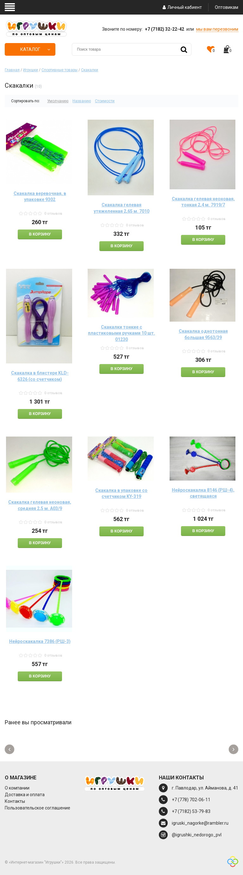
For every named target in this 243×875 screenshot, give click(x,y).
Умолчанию (57, 101)
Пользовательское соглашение (37, 807)
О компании (17, 787)
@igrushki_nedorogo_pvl (196, 834)
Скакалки (89, 70)
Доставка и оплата (25, 794)
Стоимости (105, 101)
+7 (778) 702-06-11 (191, 799)
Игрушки (30, 70)
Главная (12, 70)
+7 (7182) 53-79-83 (191, 811)
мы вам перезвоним (217, 29)
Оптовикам (226, 7)
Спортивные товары (59, 70)
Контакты (15, 801)
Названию (81, 101)
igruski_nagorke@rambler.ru (200, 823)
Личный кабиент (181, 7)
